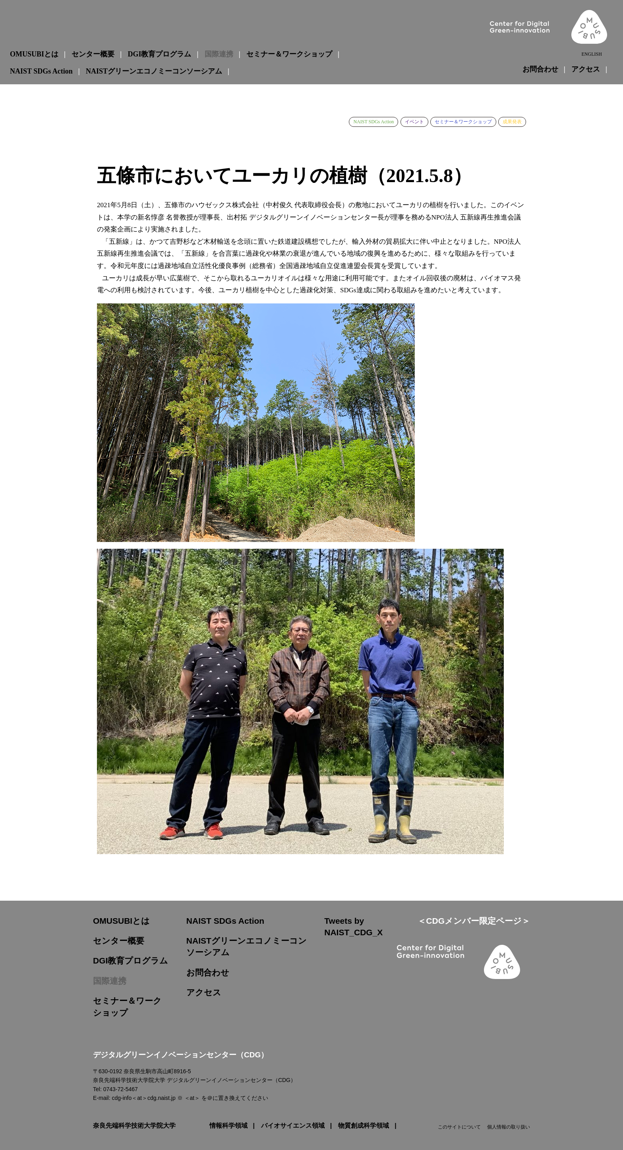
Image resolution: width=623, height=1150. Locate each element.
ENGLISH (591, 54)
